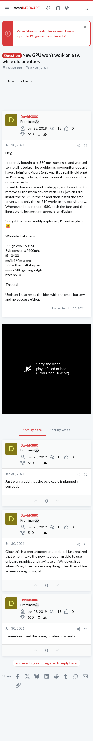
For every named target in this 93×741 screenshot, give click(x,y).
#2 (86, 474)
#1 (86, 146)
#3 (86, 544)
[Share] (78, 145)
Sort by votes (59, 430)
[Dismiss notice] (84, 27)
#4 (86, 629)
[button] (7, 8)
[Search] (86, 8)
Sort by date (32, 430)
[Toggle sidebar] (76, 8)
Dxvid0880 (14, 68)
